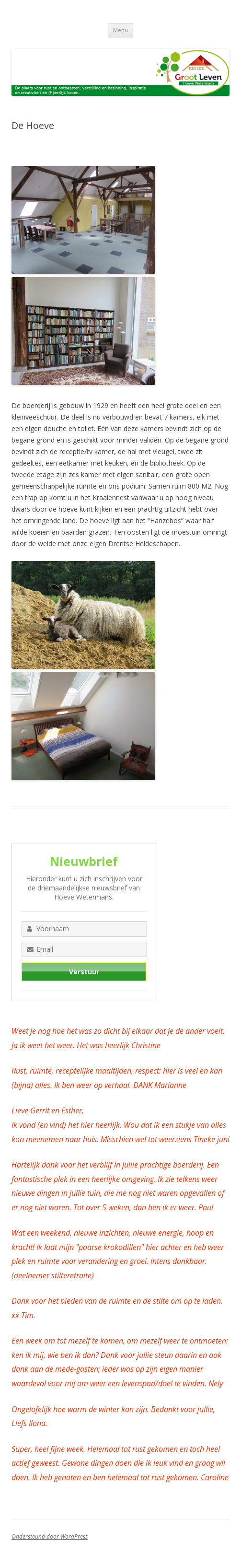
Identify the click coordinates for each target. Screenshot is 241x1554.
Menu (120, 30)
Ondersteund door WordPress (49, 1536)
